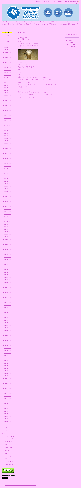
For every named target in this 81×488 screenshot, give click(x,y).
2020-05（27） (7, 231)
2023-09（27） (7, 130)
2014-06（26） (7, 411)
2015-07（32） (7, 378)
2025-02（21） (7, 87)
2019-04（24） (7, 264)
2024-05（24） (7, 110)
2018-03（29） (7, 297)
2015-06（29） (7, 380)
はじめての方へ (6, 41)
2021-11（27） (7, 186)
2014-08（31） (7, 406)
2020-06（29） (7, 229)
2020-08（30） (7, 224)
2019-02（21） (7, 269)
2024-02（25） (7, 118)
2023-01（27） (7, 150)
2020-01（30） (7, 241)
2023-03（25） (7, 145)
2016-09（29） (7, 342)
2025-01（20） (7, 90)
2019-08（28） (7, 254)
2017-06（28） (7, 320)
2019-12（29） (7, 244)
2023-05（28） (7, 140)
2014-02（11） (7, 421)
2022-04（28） (7, 173)
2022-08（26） (7, 163)
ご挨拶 (4, 38)
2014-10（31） (7, 401)
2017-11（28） (7, 307)
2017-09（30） (7, 312)
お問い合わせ (5, 450)
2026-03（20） (7, 54)
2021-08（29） (7, 193)
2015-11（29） (7, 368)
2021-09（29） (7, 191)
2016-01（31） (7, 363)
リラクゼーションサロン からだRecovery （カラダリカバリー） (20, 485)
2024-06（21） (7, 107)
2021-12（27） (7, 183)
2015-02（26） (7, 390)
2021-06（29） (7, 198)
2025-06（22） (7, 77)
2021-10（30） (7, 188)
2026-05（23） (7, 49)
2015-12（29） (7, 365)
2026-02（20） (7, 57)
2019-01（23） (7, 272)
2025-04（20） (7, 82)
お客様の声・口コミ (7, 441)
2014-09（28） (7, 403)
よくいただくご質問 (7, 447)
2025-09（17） (7, 70)
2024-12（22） (7, 92)
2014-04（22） (7, 416)
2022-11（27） (7, 155)
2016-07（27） (7, 348)
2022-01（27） (7, 181)
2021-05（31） (7, 201)
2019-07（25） (7, 257)
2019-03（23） (7, 267)
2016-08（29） (7, 345)
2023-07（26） (7, 135)
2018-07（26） (7, 287)
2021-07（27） (7, 196)
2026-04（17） (7, 52)
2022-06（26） (7, 168)
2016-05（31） (7, 353)
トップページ (5, 35)
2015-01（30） (7, 393)
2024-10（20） (7, 97)
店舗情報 (4, 444)
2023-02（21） (7, 148)
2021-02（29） (7, 209)
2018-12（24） (7, 274)
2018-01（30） (7, 302)
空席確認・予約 (6, 453)
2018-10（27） (7, 279)
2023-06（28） (7, 138)
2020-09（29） (7, 221)
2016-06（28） (7, 350)
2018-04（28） (7, 294)
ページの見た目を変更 (7, 464)
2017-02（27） (7, 330)
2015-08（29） (7, 375)
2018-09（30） (7, 282)
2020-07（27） (7, 226)
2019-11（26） (7, 246)
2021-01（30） (7, 211)
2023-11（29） (7, 125)
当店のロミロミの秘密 (7, 439)
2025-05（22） (7, 80)
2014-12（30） (7, 396)
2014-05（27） (7, 413)
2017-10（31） (7, 310)
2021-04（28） (7, 203)
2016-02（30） (7, 360)
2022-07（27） (7, 166)
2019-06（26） (7, 259)
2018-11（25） (7, 277)
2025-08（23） (7, 72)
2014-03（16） (7, 418)
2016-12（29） (7, 335)
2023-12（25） (7, 123)
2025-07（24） (7, 75)
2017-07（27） (7, 317)
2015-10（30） (7, 370)
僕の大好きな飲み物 (23, 39)
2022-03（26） (7, 176)
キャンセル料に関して (7, 461)
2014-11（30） (7, 398)
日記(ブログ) (5, 44)
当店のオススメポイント (8, 436)
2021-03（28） (7, 206)
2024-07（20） (7, 105)
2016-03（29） (7, 358)
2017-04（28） (7, 325)
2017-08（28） (7, 315)
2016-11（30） (7, 337)
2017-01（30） (7, 332)
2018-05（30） (7, 292)
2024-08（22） (7, 102)
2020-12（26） (7, 214)
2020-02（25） (7, 239)
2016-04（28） (7, 355)
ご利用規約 (5, 459)
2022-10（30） (7, 158)
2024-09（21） (7, 100)
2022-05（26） (7, 171)
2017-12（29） (7, 305)
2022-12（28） (7, 153)
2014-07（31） (7, 408)
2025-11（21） (7, 64)
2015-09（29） (7, 373)
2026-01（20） (7, 59)
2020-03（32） (7, 236)
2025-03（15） (7, 85)
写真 (3, 433)
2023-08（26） (7, 133)
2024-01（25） (7, 120)
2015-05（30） (7, 383)
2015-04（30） (7, 385)
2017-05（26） (7, 322)
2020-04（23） (7, 234)
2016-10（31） (7, 340)
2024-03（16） (7, 115)
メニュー (4, 427)
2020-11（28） (7, 216)
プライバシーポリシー (7, 456)
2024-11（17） (7, 95)
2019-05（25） (7, 262)
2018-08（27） (7, 284)
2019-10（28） (7, 249)
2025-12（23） (7, 62)
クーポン (4, 430)
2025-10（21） (7, 67)
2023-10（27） (7, 128)
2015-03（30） (7, 388)
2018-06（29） (7, 289)
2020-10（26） (7, 219)
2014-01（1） (7, 423)
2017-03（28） (7, 327)
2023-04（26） (7, 143)
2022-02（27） (7, 178)
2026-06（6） (7, 47)
